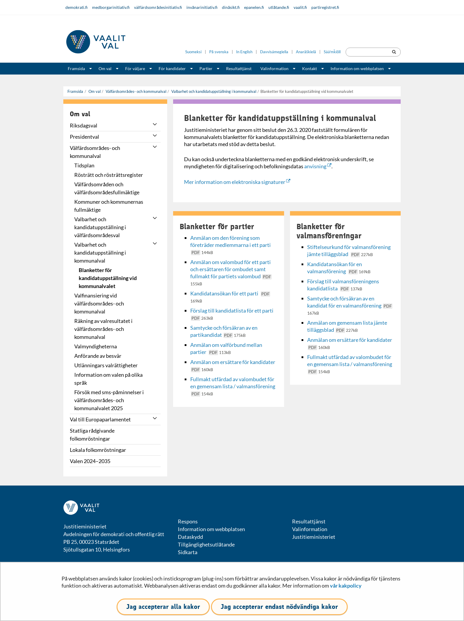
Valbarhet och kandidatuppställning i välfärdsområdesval (100, 227)
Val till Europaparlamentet (100, 419)
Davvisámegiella (274, 52)
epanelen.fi (254, 7)
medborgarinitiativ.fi (111, 7)
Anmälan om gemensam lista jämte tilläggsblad (347, 326)
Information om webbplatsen (357, 68)
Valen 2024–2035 (90, 461)
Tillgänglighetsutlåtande (206, 544)
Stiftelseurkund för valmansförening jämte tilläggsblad (349, 250)
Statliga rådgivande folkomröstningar (92, 434)
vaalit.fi (300, 7)
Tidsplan (84, 165)
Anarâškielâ (306, 52)
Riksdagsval (83, 125)
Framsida (76, 68)
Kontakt (309, 68)
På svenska (218, 52)
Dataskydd (190, 536)
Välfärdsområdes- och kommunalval (135, 91)
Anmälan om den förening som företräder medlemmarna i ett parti (231, 245)
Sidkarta (187, 552)
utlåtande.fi (278, 7)
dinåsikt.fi (231, 7)
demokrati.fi (76, 7)
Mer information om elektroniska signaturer (237, 182)
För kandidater (172, 68)
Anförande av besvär (97, 355)
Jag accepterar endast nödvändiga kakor (279, 607)
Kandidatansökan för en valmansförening (338, 267)
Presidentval (84, 136)
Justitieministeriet (313, 536)
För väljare (135, 68)
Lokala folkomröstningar (98, 450)
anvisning (317, 166)
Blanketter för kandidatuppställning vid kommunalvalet (108, 278)
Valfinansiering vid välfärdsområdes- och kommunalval (99, 303)
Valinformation (274, 68)
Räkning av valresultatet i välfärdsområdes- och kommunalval (103, 329)
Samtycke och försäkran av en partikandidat (223, 331)
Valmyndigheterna (95, 346)
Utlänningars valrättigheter (106, 365)
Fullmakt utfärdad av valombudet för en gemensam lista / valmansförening (232, 386)
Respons (188, 521)
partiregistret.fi (325, 7)
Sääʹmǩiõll (332, 52)
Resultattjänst (239, 68)
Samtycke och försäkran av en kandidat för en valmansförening (349, 305)
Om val (105, 68)
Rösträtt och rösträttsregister (108, 175)
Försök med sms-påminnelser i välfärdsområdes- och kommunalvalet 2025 (109, 400)
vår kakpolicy (346, 585)
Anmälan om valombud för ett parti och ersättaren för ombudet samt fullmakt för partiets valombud (231, 272)
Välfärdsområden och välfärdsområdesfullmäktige (106, 188)
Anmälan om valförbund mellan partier (226, 348)
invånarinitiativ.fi (202, 7)
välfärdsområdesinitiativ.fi (158, 7)
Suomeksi (193, 52)
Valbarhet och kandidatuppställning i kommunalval (213, 91)
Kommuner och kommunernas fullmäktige (108, 205)
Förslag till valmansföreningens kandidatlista (343, 285)
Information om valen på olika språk (108, 378)
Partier (205, 68)
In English (244, 52)
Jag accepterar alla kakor (163, 607)
